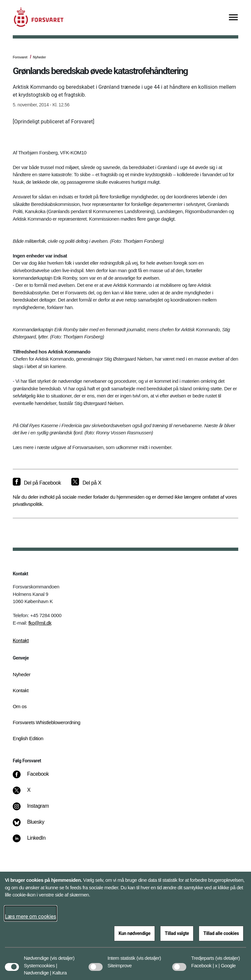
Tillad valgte (177, 933)
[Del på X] (86, 483)
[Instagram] (35, 809)
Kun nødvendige (135, 933)
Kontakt (21, 641)
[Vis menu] (233, 17)
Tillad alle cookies (221, 933)
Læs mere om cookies (30, 916)
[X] (29, 793)
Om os (19, 706)
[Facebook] (35, 777)
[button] (62, 955)
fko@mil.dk (40, 623)
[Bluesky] (33, 825)
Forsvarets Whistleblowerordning (46, 722)
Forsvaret (20, 57)
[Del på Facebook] (37, 483)
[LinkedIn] (34, 841)
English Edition (28, 738)
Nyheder (39, 57)
